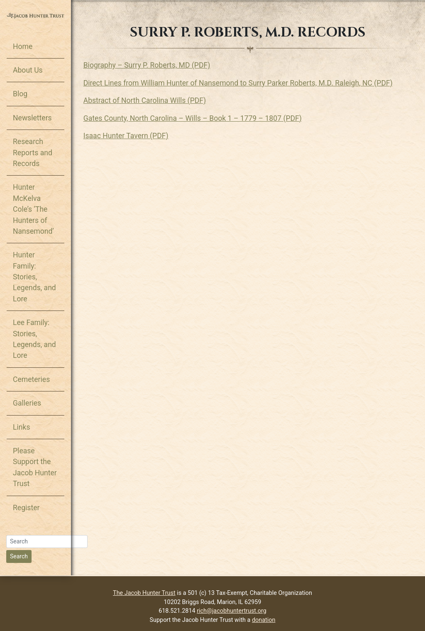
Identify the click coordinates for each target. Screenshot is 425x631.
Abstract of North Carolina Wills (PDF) (144, 100)
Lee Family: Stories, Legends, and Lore (34, 339)
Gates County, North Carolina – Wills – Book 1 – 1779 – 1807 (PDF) (192, 118)
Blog (20, 94)
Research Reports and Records (32, 152)
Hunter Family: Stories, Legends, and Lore (34, 277)
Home (22, 46)
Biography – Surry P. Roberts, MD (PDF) (146, 65)
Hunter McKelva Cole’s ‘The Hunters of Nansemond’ (33, 209)
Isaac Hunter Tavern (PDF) (126, 136)
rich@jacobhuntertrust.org (231, 610)
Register (26, 508)
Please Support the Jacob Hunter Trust (35, 467)
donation (263, 620)
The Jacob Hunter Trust (144, 593)
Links (21, 427)
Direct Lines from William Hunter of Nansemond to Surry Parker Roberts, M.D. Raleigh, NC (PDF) (238, 83)
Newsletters (32, 118)
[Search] (47, 541)
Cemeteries (31, 379)
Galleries (27, 403)
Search (19, 556)
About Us (28, 70)
